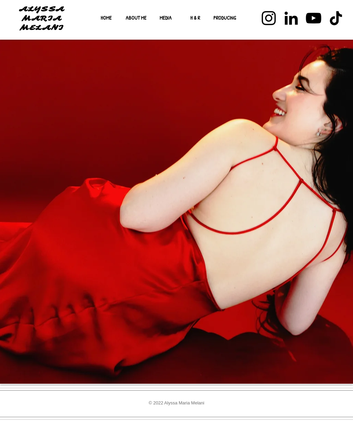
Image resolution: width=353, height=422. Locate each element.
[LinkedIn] (291, 18)
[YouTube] (313, 18)
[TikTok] (335, 18)
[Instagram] (268, 18)
